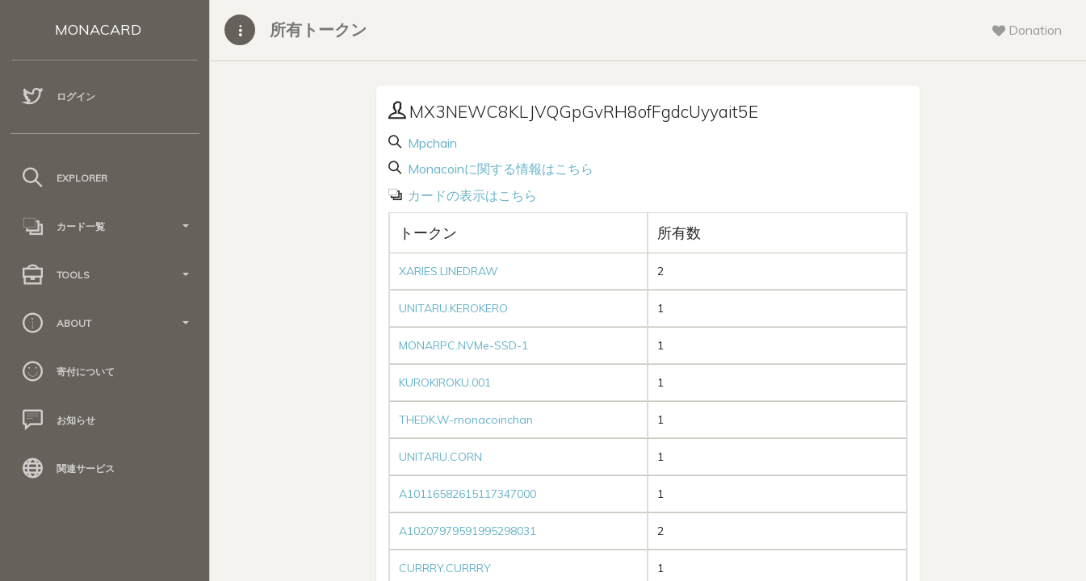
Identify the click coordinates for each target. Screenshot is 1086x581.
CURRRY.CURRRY (445, 568)
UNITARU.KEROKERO (453, 308)
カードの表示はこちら (471, 195)
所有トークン (318, 29)
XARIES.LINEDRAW (448, 271)
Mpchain (431, 143)
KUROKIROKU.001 (445, 382)
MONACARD (98, 29)
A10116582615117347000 (467, 494)
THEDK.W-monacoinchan (466, 419)
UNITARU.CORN (440, 456)
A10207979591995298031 (467, 531)
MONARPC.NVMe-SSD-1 (463, 345)
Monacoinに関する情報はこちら (499, 169)
